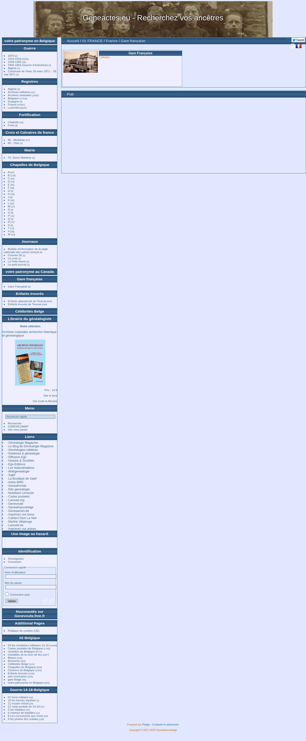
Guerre (30, 48)
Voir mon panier (17, 429)
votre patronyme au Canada (29, 272)
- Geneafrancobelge (19, 507)
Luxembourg (16, 107)
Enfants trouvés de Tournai (24, 304)
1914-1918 (14, 58)
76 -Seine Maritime (20, 157)
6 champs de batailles (21, 712)
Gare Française (17, 286)
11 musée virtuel (18, 703)
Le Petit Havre (17, 261)
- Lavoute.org (15, 500)
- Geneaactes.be (17, 511)
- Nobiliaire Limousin (20, 493)
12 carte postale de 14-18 (24, 706)
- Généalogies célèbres (22, 450)
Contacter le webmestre (165, 724)
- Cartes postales (18, 496)
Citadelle (13, 122)
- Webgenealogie (18, 471)
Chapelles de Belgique (29, 165)
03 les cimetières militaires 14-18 (28, 645)
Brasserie (14, 660)
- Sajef (10, 475)
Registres (29, 81)
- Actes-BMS (14, 482)
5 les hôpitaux (16, 709)
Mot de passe (13, 582)
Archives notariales (20, 95)
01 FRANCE (92, 41)
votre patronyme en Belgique (29, 41)
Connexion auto (17, 594)
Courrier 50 (15, 255)
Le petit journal (17, 264)
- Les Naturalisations (20, 468)
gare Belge (15, 679)
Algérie (12, 68)
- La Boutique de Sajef (21, 478)
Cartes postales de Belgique (25, 648)
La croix (13, 258)
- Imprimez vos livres (20, 514)
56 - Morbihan (16, 139)
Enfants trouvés (30, 294)
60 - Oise (13, 142)
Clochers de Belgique (21, 670)
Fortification (29, 115)
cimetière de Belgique (21, 651)
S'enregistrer (16, 558)
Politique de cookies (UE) (23, 630)
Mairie (29, 150)
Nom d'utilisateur (15, 572)
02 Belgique (29, 638)
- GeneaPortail (16, 485)
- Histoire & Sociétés (20, 460)
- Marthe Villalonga (19, 521)
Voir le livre (50, 395)
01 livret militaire (18, 697)
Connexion (14, 561)
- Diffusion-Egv (16, 457)
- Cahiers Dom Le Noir (21, 518)
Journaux (30, 241)
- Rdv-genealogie (18, 489)
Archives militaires (19, 92)
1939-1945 (14, 61)
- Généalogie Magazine (22, 442)
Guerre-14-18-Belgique (29, 690)
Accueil (73, 41)
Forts (11, 125)
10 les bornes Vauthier (22, 700)
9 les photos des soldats (23, 718)
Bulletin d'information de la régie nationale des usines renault (26, 250)
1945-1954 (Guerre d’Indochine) (28, 64)
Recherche (15, 423)
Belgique (13, 98)
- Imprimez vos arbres (21, 529)
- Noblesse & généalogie (23, 453)
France (12, 104)
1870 (11, 55)
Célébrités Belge (29, 311)
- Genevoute (14, 503)
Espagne (13, 101)
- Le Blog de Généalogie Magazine (30, 446)
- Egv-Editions (16, 464)
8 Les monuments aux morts (25, 715)
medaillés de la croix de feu (25, 654)
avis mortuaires (17, 676)
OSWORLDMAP (18, 426)
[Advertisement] (183, 136)
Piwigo (146, 724)
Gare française (30, 279)
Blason (12, 657)
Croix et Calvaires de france (29, 132)
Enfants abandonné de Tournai (27, 301)
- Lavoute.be (14, 525)
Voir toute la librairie (45, 401)
